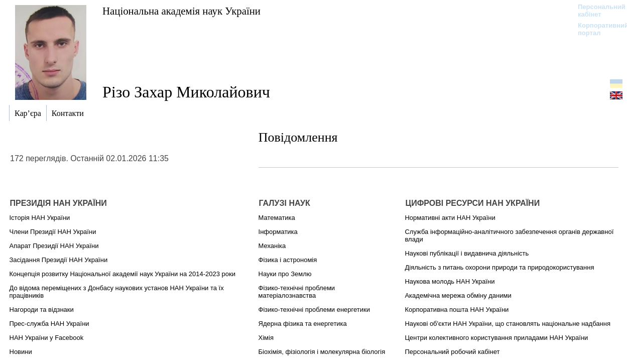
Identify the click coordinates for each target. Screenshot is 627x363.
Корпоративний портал (596, 29)
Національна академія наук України (181, 11)
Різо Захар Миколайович (186, 92)
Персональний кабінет (596, 10)
